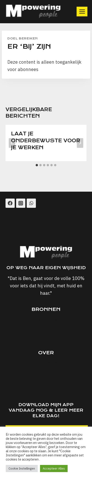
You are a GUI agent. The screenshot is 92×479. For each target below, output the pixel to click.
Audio (46, 338)
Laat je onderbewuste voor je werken (45, 140)
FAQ (46, 381)
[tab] (37, 165)
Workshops (46, 319)
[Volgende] (80, 143)
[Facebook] (10, 203)
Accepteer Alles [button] (54, 468)
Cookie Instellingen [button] (22, 468)
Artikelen (46, 328)
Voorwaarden (46, 363)
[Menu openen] (82, 11)
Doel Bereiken (22, 38)
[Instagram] (20, 203)
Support (46, 390)
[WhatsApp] (31, 203)
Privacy (46, 372)
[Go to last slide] (12, 143)
